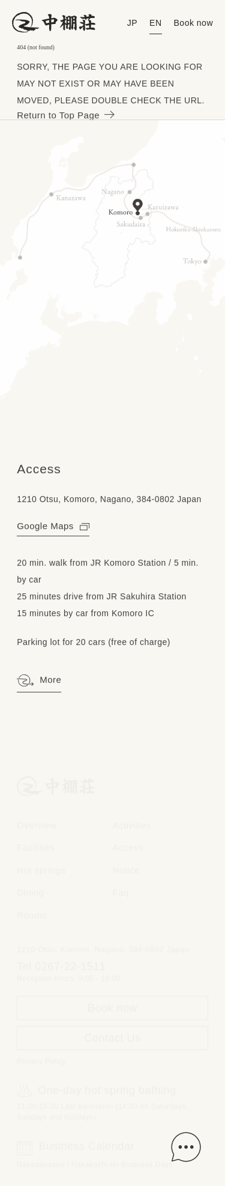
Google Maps (53, 526)
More (39, 681)
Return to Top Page (65, 115)
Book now (193, 23)
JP (132, 23)
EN (155, 23)
